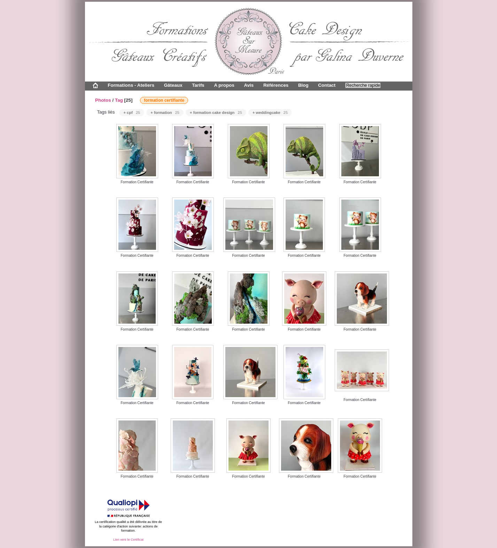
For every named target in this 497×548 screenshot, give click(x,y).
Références (275, 85)
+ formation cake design (216, 112)
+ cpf (131, 112)
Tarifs (198, 85)
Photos (103, 100)
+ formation (164, 112)
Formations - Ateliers (131, 85)
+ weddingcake (270, 112)
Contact (326, 85)
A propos (224, 85)
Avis (249, 85)
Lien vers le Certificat (128, 539)
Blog (303, 85)
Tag (119, 100)
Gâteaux (173, 85)
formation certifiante (164, 100)
